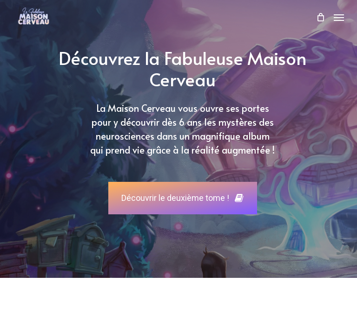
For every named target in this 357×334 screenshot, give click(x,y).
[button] (339, 17)
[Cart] (320, 17)
